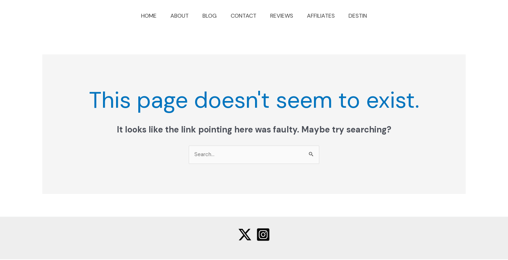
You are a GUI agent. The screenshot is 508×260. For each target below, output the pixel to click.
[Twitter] (245, 235)
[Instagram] (263, 235)
